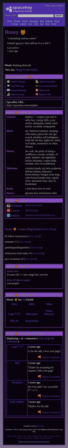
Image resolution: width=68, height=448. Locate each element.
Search (59, 16)
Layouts (23, 24)
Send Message (15, 86)
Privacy (51, 436)
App (41, 24)
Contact (19, 438)
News (15, 436)
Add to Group (15, 94)
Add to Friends (16, 82)
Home (9, 21)
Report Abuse (28, 438)
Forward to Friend (46, 86)
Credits (35, 436)
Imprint (57, 436)
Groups (15, 24)
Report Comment (49, 357)
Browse (17, 21)
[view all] (57, 294)
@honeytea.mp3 (33, 205)
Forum (57, 21)
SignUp (60, 5)
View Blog (49, 229)
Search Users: (11, 15)
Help (47, 5)
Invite (36, 24)
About (53, 24)
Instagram (14, 205)
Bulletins (49, 21)
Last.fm (13, 210)
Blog (42, 21)
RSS (40, 436)
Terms (45, 436)
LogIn (53, 5)
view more (34, 236)
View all (43, 338)
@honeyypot (31, 210)
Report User (43, 94)
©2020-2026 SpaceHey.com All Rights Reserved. (34, 441)
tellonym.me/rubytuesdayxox (40, 215)
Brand (29, 436)
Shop (47, 24)
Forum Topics (30, 69)
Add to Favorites (45, 82)
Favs (30, 24)
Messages (34, 21)
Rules (20, 436)
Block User (42, 90)
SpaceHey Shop (45, 438)
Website (13, 215)
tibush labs (40, 426)
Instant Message (16, 90)
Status (36, 438)
